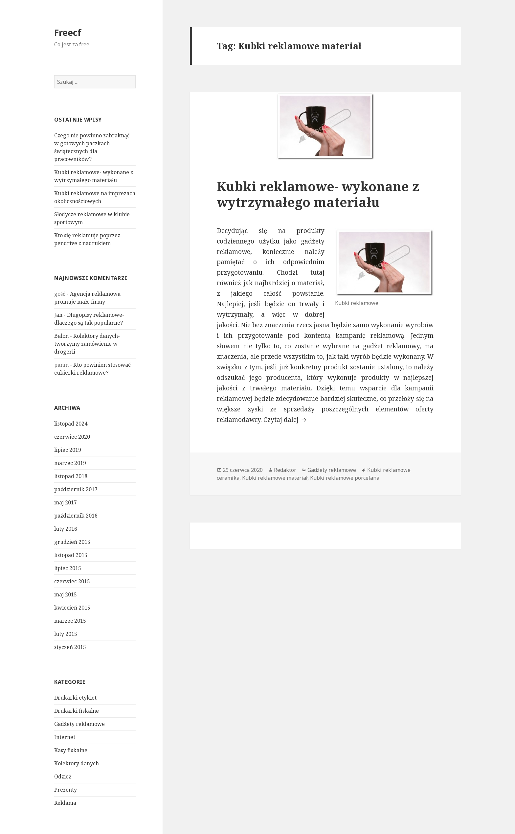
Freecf (67, 32)
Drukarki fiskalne (76, 710)
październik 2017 (76, 489)
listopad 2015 (70, 555)
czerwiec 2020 (72, 436)
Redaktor (285, 470)
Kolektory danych (76, 763)
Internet (64, 737)
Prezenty (65, 789)
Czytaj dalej (285, 419)
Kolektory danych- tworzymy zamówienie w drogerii (87, 343)
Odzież (62, 776)
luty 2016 (65, 528)
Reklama (65, 802)
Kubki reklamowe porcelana (344, 477)
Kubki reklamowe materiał (274, 477)
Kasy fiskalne (70, 750)
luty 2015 (65, 633)
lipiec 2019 (67, 449)
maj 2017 (65, 502)
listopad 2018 (70, 476)
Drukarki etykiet (75, 697)
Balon (61, 335)
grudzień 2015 (72, 541)
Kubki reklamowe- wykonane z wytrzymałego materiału (318, 194)
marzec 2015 (70, 620)
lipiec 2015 (67, 568)
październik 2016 (76, 515)
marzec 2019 (70, 463)
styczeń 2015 (70, 647)
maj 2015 (65, 594)
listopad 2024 (70, 423)
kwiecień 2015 (72, 607)
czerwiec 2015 (72, 581)
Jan (58, 314)
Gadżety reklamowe (79, 724)
